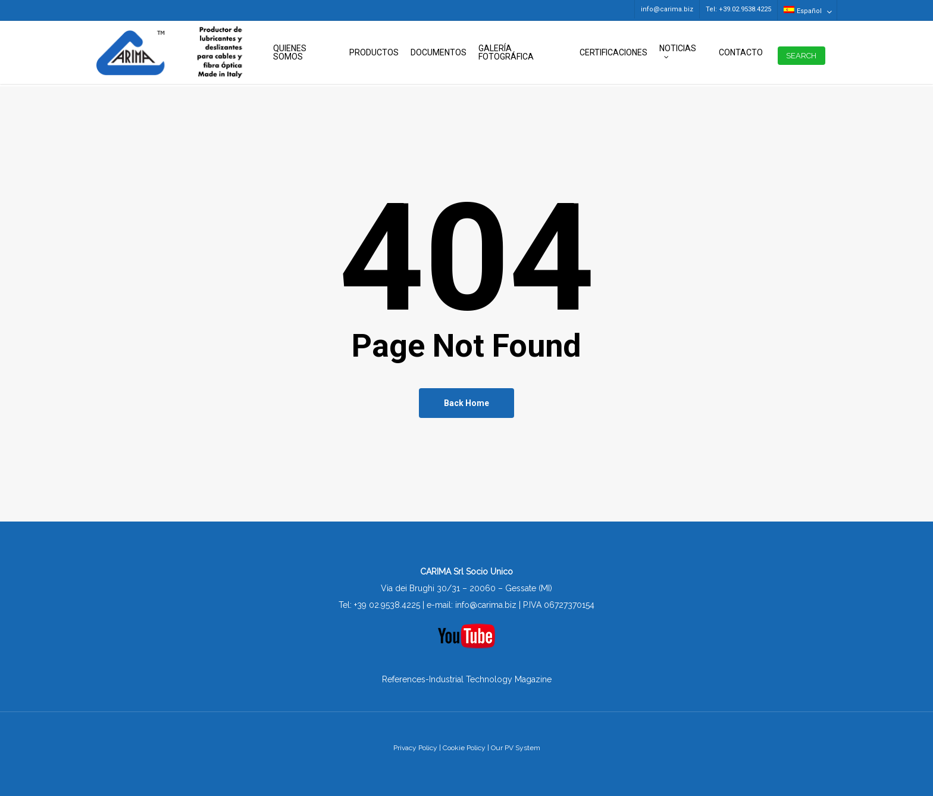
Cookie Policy (464, 748)
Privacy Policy (415, 748)
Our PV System (515, 748)
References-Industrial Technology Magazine (467, 679)
